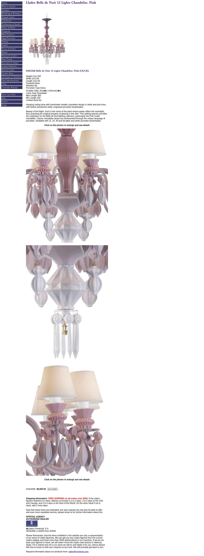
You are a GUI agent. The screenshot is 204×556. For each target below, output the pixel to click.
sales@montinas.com (78, 552)
